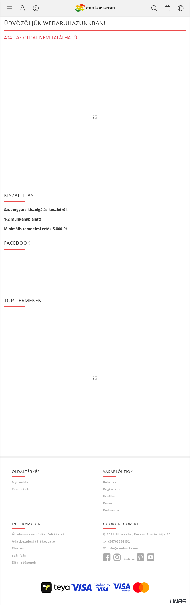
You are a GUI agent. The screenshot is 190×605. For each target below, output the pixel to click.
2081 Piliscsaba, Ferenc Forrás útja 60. (139, 534)
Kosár (108, 503)
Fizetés (18, 548)
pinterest (140, 557)
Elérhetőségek (24, 562)
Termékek (20, 489)
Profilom (110, 496)
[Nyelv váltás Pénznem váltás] (180, 8)
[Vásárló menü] (35, 8)
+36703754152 (119, 541)
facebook (106, 557)
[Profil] (22, 8)
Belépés (109, 482)
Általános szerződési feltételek (38, 534)
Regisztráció (113, 489)
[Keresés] (154, 8)
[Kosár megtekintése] (167, 8)
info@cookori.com (123, 548)
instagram (116, 557)
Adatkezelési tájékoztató (33, 541)
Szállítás (19, 555)
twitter (130, 559)
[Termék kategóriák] (9, 8)
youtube (150, 557)
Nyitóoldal (21, 482)
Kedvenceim (113, 510)
